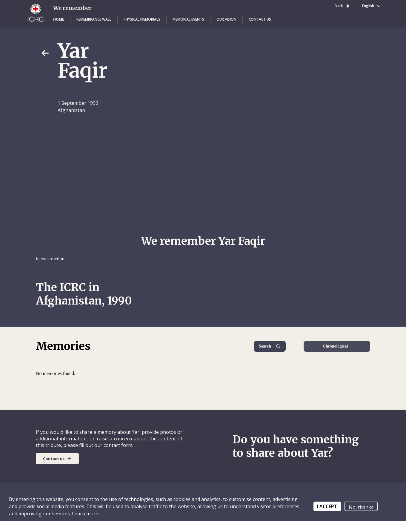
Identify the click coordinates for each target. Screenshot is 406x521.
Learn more (84, 513)
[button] (58, 19)
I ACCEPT (327, 506)
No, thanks (361, 507)
